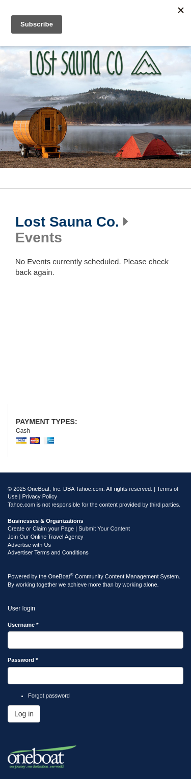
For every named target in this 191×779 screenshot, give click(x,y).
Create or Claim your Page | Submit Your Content (69, 528)
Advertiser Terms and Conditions (48, 552)
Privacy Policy (39, 496)
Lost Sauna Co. (67, 222)
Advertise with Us (29, 545)
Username (23, 625)
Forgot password (49, 695)
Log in (24, 714)
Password (23, 660)
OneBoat (61, 576)
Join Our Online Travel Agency (46, 537)
